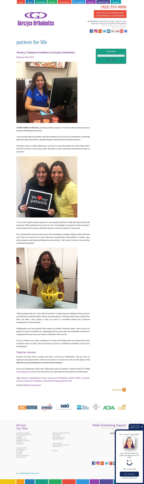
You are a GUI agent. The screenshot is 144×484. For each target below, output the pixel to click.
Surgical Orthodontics (22, 440)
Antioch (24, 378)
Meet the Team (57, 434)
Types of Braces (21, 436)
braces (44, 378)
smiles (78, 378)
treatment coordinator (32, 381)
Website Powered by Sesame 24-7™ (29, 473)
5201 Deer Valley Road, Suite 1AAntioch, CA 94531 (114, 429)
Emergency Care (21, 457)
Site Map (55, 450)
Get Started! (129, 474)
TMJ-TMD (19, 442)
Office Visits (56, 436)
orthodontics (34, 378)
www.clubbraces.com (25, 372)
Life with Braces (21, 449)
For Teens (19, 452)
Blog (26, 385)
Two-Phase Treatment (23, 433)
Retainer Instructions (22, 455)
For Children (20, 451)
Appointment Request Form (61, 445)
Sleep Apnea (20, 443)
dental (71, 378)
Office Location (57, 443)
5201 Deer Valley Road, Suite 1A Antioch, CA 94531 (114, 26)
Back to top (119, 390)
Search (111, 60)
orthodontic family (51, 381)
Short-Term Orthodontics (24, 434)
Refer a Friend (57, 446)
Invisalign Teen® (21, 439)
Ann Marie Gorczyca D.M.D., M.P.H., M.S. (72, 22)
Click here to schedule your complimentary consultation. (110, 14)
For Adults (19, 454)
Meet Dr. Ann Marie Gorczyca (61, 433)
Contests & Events (58, 439)
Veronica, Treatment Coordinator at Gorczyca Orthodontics (45, 52)
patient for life (66, 381)
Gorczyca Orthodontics (58, 378)
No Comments (35, 385)
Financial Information (59, 437)
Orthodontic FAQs (21, 448)
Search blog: (111, 51)
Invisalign (19, 437)
